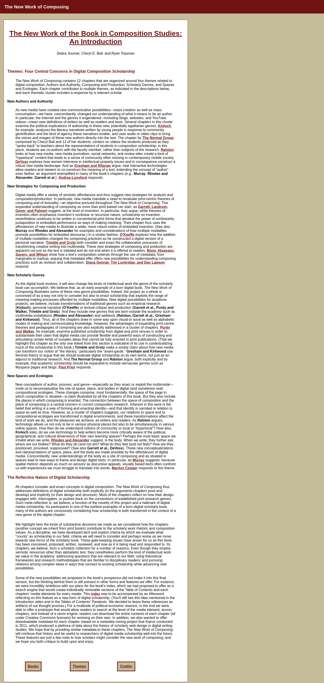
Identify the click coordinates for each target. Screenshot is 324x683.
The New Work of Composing (36, 6)
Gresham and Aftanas (92, 166)
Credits (126, 666)
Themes (79, 666)
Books (33, 666)
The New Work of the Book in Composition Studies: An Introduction (95, 37)
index (95, 594)
